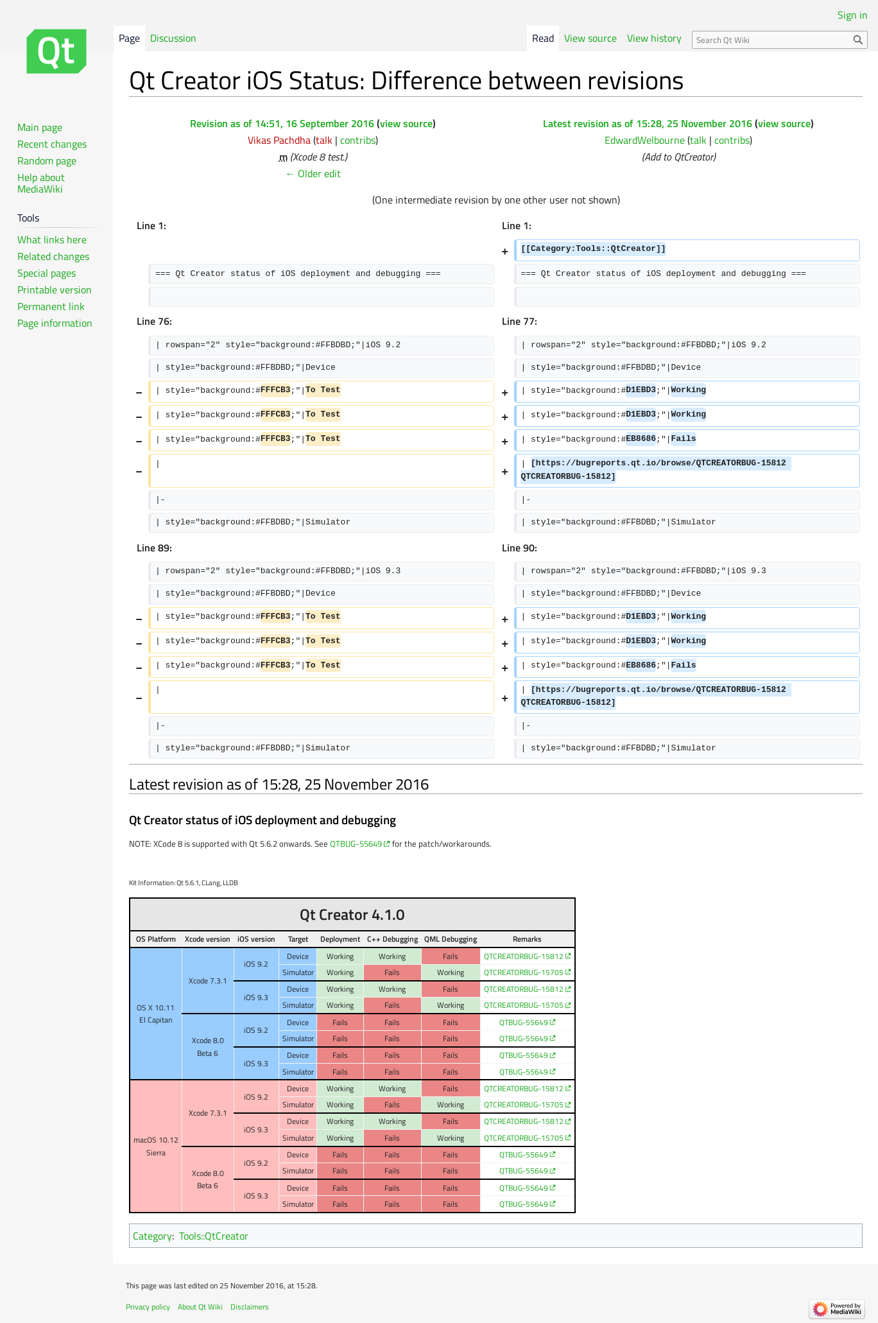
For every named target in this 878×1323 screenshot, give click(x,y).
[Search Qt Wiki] (780, 40)
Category (152, 1235)
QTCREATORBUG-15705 (524, 972)
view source (406, 123)
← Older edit (313, 173)
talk (324, 140)
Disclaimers (249, 1307)
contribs (357, 140)
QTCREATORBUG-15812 (524, 956)
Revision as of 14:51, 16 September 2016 (282, 123)
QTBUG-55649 (356, 843)
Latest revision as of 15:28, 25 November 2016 (647, 123)
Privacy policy (148, 1307)
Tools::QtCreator (213, 1235)
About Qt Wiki (200, 1307)
